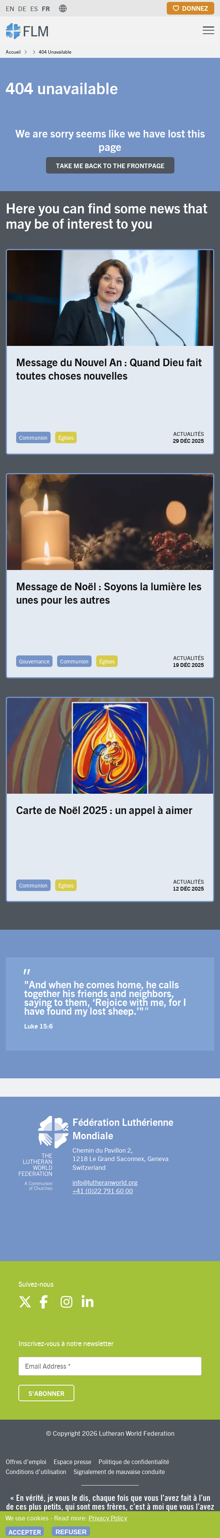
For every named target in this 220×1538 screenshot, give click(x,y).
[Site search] (189, 30)
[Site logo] (27, 30)
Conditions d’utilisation (36, 1472)
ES (34, 8)
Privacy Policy (108, 1517)
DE (22, 8)
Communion (33, 437)
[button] (63, 8)
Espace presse (72, 1462)
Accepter (24, 1532)
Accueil (13, 52)
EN (10, 8)
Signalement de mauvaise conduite (119, 1472)
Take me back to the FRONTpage (110, 165)
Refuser (71, 1532)
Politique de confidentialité (134, 1462)
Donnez (195, 8)
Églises (66, 437)
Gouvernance (34, 661)
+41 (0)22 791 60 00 (102, 1190)
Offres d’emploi (26, 1462)
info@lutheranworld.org (105, 1182)
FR (46, 8)
